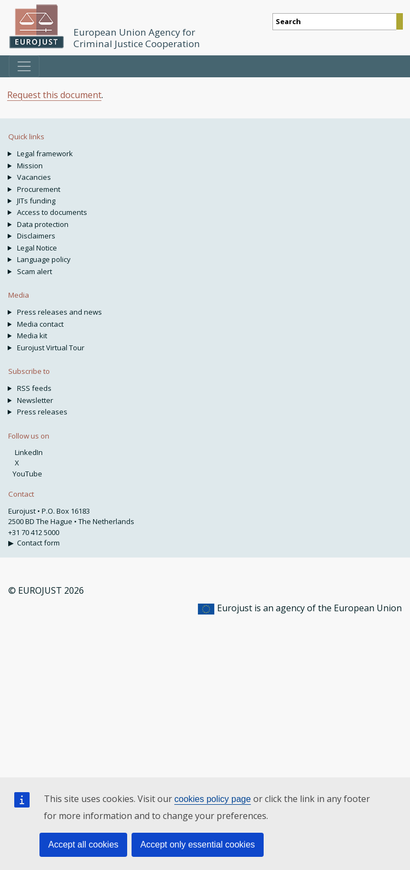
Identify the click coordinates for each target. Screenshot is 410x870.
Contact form (38, 543)
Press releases (42, 412)
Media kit (32, 335)
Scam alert (34, 271)
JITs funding (36, 201)
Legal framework (45, 153)
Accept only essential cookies (197, 844)
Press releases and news (59, 312)
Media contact (40, 324)
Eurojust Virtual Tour (50, 347)
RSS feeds (34, 388)
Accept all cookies (83, 844)
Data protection (43, 224)
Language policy (44, 259)
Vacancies (34, 177)
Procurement (38, 189)
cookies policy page (212, 799)
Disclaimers (36, 236)
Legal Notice (37, 248)
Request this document (54, 95)
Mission (30, 165)
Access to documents (52, 212)
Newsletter (35, 400)
